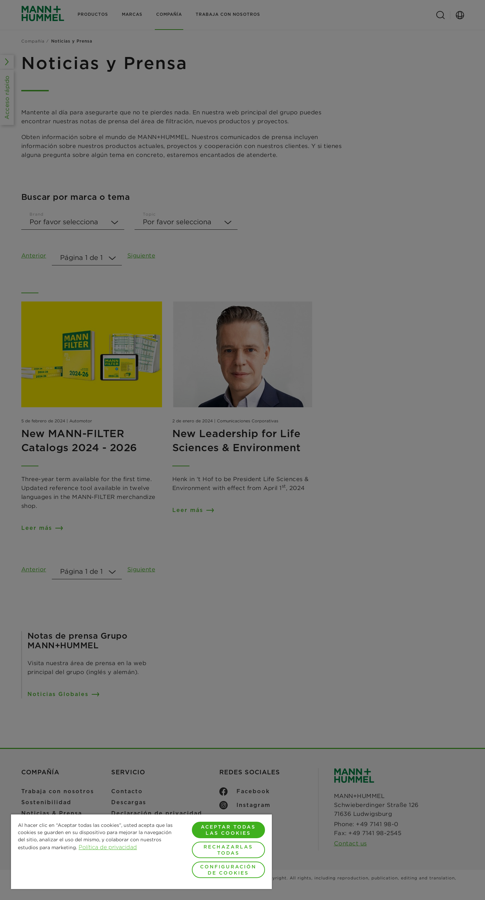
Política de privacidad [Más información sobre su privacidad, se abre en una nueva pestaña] (108, 847)
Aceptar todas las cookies (228, 830)
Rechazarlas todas (228, 850)
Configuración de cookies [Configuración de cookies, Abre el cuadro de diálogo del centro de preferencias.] (228, 870)
